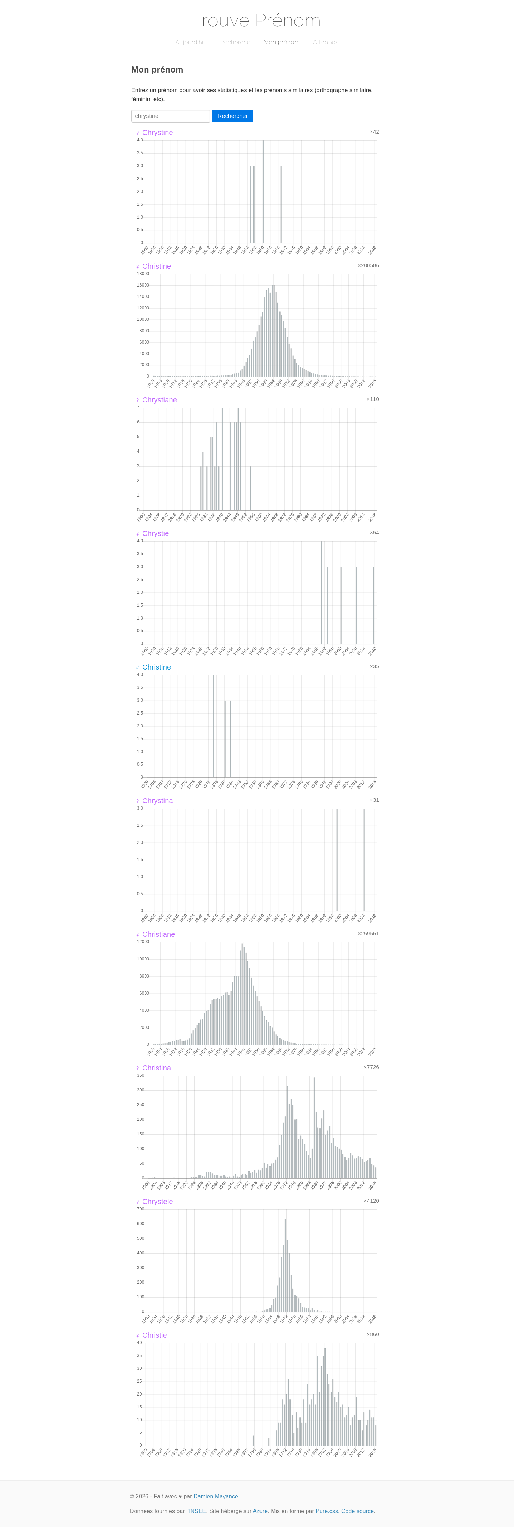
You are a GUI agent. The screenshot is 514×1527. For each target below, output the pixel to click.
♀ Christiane (155, 934)
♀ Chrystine (154, 132)
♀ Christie (151, 1335)
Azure (260, 1511)
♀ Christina (153, 1068)
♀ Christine (153, 266)
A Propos (325, 42)
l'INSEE (196, 1511)
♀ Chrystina (154, 801)
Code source (357, 1511)
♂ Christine (153, 667)
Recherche (235, 42)
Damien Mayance (215, 1496)
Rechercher (233, 116)
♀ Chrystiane (156, 400)
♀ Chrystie (152, 533)
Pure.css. (327, 1511)
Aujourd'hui (191, 42)
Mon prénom (282, 42)
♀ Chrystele (154, 1201)
